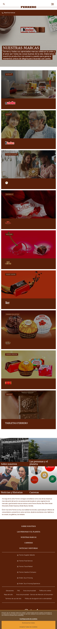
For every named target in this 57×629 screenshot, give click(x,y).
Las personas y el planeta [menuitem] (28, 532)
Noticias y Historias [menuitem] (28, 548)
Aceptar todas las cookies (28, 627)
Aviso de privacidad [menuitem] (29, 591)
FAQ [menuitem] (18, 591)
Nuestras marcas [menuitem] (28, 537)
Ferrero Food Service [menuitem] (25, 561)
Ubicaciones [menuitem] (10, 591)
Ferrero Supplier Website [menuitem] (26, 555)
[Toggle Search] (4, 4)
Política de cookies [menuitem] (45, 591)
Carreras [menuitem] (28, 543)
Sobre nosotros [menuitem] (28, 526)
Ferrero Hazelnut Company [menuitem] (26, 572)
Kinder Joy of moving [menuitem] (25, 578)
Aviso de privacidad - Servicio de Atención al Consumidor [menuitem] (34, 594)
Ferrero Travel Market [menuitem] (25, 566)
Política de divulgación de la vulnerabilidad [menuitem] (38, 598)
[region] (28, 619)
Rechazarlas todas (28, 623)
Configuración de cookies (28, 619)
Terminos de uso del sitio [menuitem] (13, 598)
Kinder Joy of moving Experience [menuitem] (28, 583)
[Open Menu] (53, 4)
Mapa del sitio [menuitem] (8, 594)
